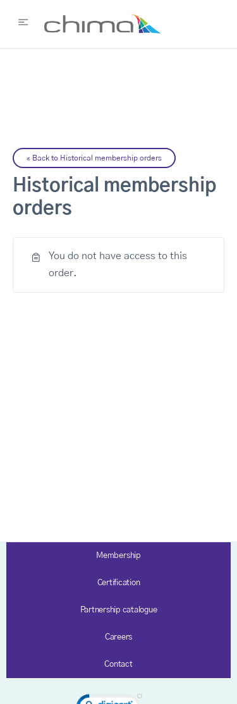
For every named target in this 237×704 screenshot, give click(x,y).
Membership (118, 556)
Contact (118, 664)
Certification (118, 583)
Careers (118, 637)
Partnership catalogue (118, 610)
